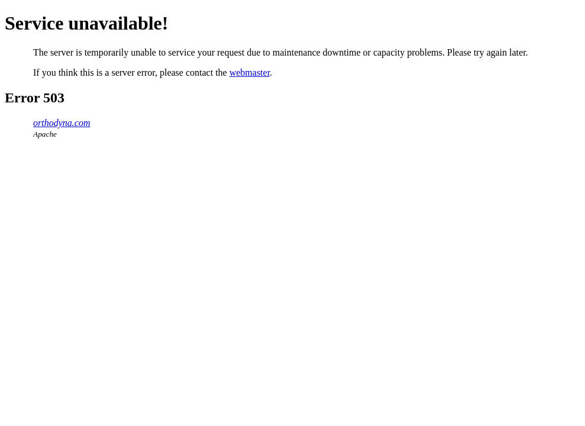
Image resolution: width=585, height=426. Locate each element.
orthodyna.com (61, 123)
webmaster (250, 72)
